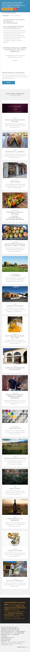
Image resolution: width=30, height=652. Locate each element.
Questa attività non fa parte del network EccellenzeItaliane (14, 21)
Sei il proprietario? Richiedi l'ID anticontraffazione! (13, 27)
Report (8, 82)
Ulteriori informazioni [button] (7, 9)
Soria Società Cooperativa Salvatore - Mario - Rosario (14, 244)
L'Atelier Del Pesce (15, 550)
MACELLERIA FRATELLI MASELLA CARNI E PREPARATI (15, 396)
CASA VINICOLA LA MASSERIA (15, 519)
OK (15, 9)
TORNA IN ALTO (22, 647)
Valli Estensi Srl (15, 428)
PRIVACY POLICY (12, 642)
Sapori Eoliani (15, 488)
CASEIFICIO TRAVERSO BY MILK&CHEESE (15, 368)
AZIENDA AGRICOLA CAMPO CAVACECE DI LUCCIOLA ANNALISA (15, 49)
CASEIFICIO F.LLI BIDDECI (15, 152)
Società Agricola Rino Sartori (15, 458)
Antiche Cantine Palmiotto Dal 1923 (15, 120)
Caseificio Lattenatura (15, 581)
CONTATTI (3, 642)
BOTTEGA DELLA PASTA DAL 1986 (15, 337)
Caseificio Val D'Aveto (15, 306)
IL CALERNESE (15, 276)
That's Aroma (15, 182)
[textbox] (15, 217)
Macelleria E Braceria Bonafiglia (15, 213)
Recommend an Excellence (13, 73)
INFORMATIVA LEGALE (7, 644)
